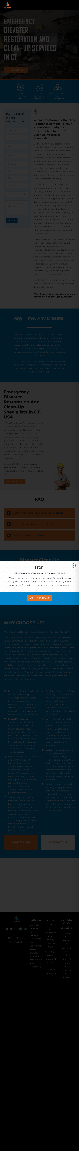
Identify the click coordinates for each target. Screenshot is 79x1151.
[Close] (74, 565)
